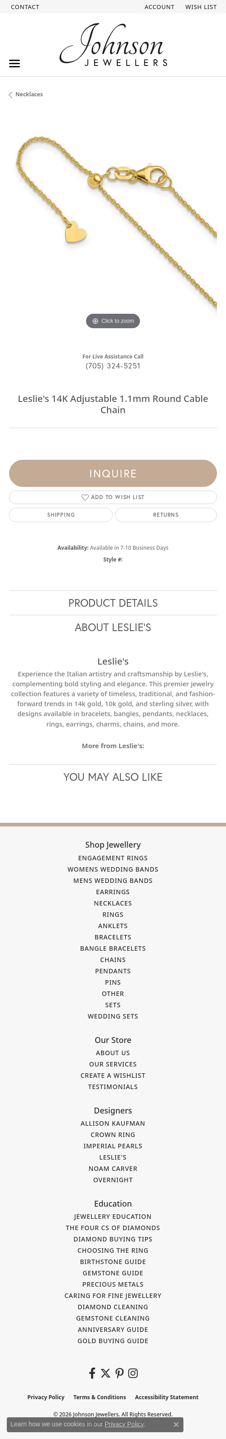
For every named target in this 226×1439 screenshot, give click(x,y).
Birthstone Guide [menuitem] (113, 1261)
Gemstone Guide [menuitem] (112, 1273)
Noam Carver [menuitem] (112, 1168)
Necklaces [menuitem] (113, 903)
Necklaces (29, 94)
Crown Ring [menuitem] (113, 1134)
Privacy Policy (46, 1397)
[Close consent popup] (176, 1424)
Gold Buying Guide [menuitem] (113, 1340)
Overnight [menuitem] (113, 1179)
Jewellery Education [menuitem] (113, 1216)
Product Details (113, 602)
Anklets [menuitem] (113, 925)
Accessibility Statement (166, 1397)
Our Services (113, 1064)
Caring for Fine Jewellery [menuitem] (113, 1295)
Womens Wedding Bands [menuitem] (113, 869)
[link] (24, 7)
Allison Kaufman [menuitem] (113, 1123)
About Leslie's (113, 627)
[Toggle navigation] (14, 63)
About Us (113, 1052)
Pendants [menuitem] (113, 971)
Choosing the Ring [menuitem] (113, 1250)
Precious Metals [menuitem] (113, 1284)
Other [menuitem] (113, 993)
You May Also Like (113, 776)
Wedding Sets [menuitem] (113, 1016)
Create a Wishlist (113, 1075)
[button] (158, 7)
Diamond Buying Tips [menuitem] (113, 1239)
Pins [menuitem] (113, 982)
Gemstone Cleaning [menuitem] (113, 1318)
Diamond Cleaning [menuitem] (113, 1306)
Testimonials (113, 1086)
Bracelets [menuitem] (113, 937)
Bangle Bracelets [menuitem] (113, 948)
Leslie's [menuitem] (113, 1157)
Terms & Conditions (99, 1397)
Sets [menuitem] (112, 1004)
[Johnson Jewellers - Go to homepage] (113, 44)
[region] (113, 228)
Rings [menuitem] (113, 914)
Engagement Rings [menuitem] (113, 858)
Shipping (61, 514)
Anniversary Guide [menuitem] (113, 1329)
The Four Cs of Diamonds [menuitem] (113, 1227)
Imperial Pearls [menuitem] (113, 1146)
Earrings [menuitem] (113, 891)
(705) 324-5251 (113, 365)
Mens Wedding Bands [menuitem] (113, 880)
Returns (166, 514)
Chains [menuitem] (113, 959)
